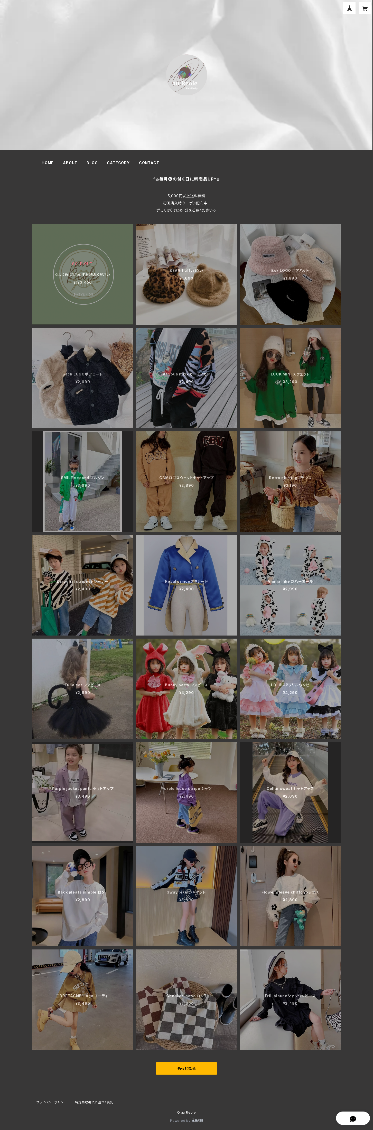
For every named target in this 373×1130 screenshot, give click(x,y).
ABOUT (70, 163)
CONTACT (149, 163)
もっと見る (186, 1068)
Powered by (186, 1121)
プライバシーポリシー (51, 1102)
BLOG (92, 163)
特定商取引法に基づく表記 (94, 1102)
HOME (48, 163)
